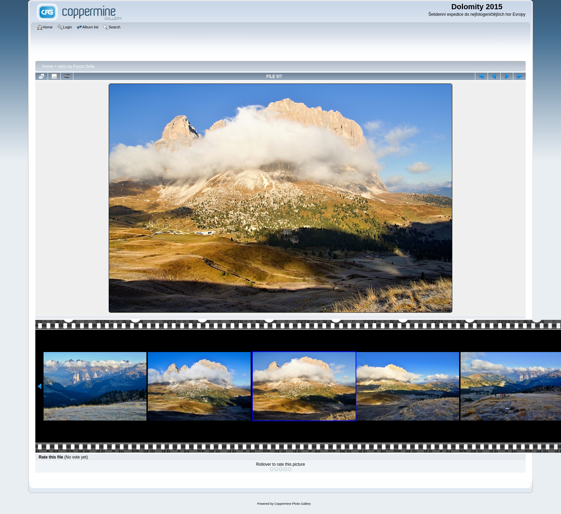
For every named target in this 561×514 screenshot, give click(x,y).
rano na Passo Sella (76, 66)
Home (47, 66)
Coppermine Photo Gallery (292, 503)
